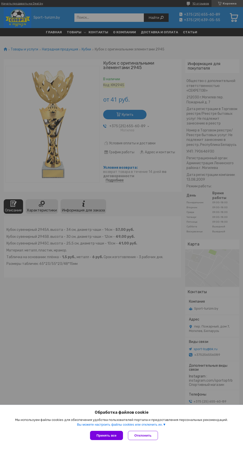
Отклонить (143, 435)
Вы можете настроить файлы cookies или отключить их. (120, 424)
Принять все (106, 435)
